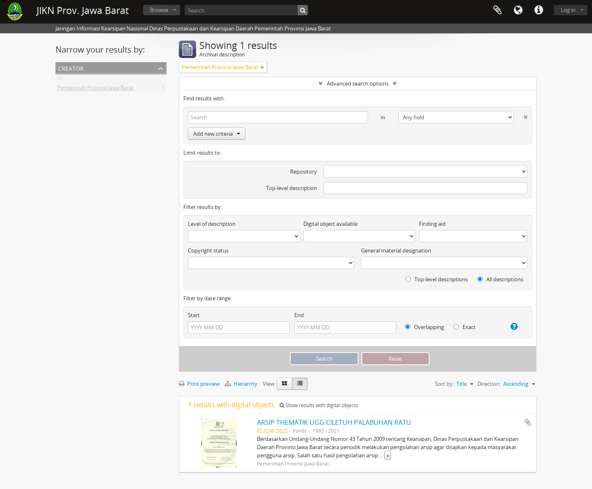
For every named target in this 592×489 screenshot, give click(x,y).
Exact (464, 327)
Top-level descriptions (436, 279)
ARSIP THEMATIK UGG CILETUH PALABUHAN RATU (334, 422)
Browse (159, 10)
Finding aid (432, 223)
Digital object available (330, 223)
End (299, 315)
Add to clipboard (528, 422)
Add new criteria (216, 133)
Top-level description (291, 188)
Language (518, 10)
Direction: (489, 383)
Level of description (212, 223)
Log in (568, 10)
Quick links (538, 10)
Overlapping (424, 327)
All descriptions (500, 279)
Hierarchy (242, 383)
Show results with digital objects (319, 405)
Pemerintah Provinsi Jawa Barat (95, 89)
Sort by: (444, 383)
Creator (71, 67)
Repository (303, 171)
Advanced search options (357, 83)
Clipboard (497, 10)
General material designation (396, 250)
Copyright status (208, 250)
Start (194, 315)
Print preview (199, 383)
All (60, 79)
